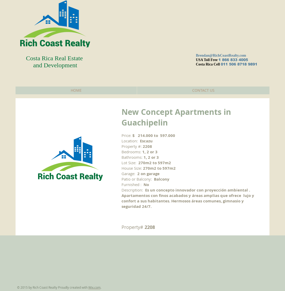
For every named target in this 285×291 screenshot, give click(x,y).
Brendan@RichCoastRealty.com (221, 55)
